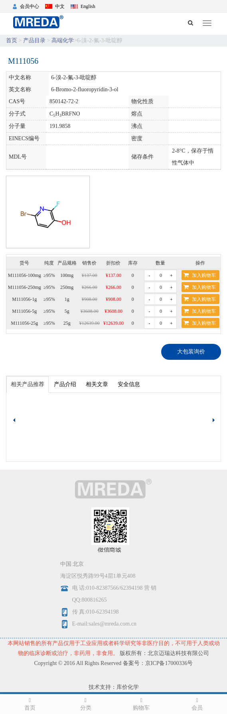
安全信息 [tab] (129, 384)
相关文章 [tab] (97, 384)
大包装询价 (191, 352)
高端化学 (62, 40)
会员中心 (29, 6)
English (88, 6)
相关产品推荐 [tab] (27, 384)
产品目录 (34, 40)
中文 (60, 6)
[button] (215, 420)
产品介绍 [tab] (65, 384)
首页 (11, 40)
